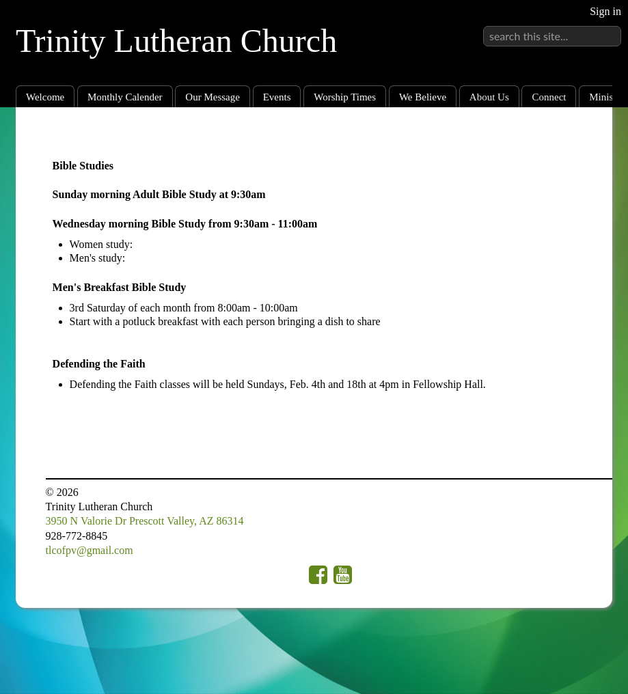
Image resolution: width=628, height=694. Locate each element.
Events (277, 97)
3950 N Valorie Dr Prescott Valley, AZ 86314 (145, 521)
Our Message (212, 97)
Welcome (45, 97)
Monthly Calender (125, 97)
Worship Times (345, 97)
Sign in (605, 11)
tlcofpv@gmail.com (89, 550)
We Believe (422, 97)
